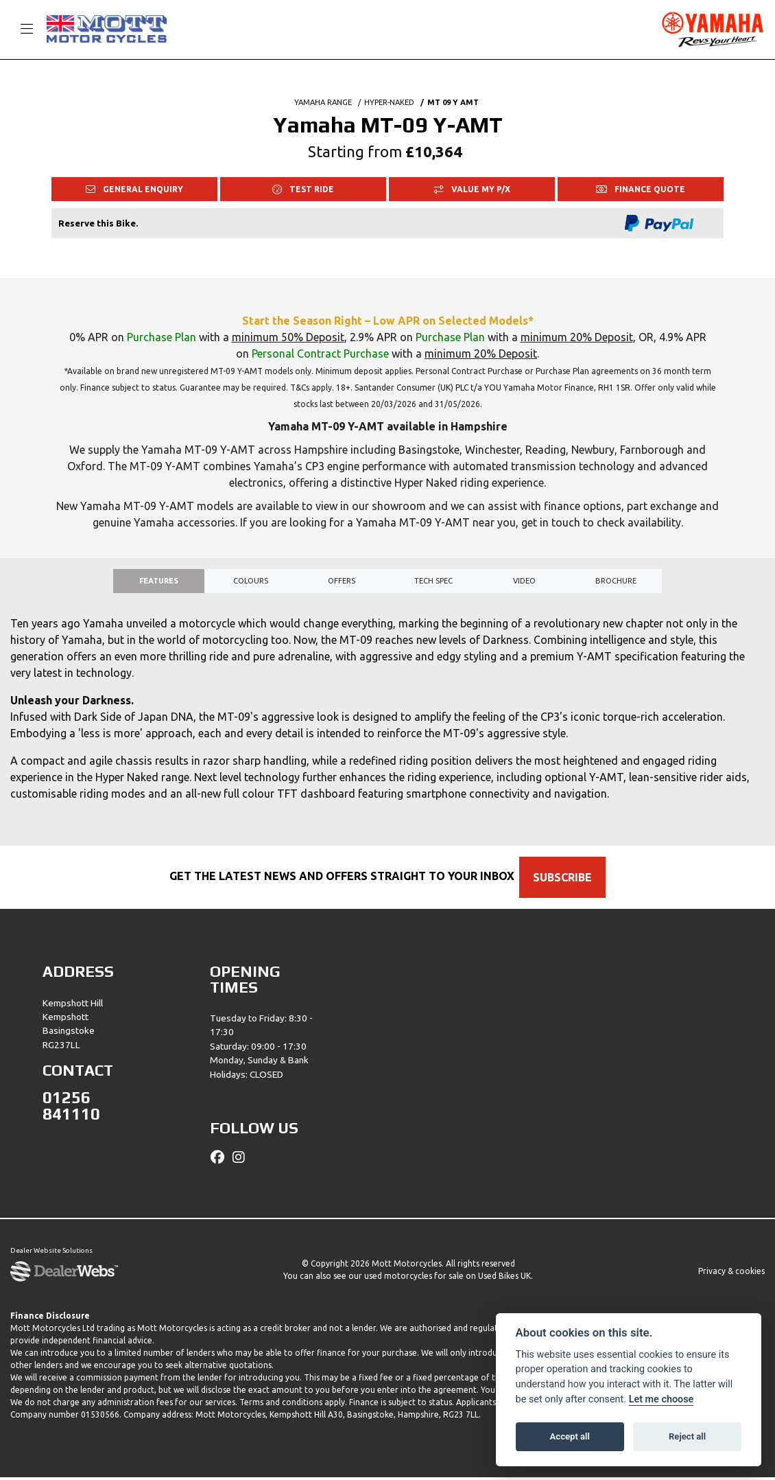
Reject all (687, 1436)
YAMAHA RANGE (323, 102)
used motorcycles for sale (414, 1278)
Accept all (570, 1436)
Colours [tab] (250, 582)
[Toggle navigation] (20, 29)
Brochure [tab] (615, 582)
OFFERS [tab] (341, 582)
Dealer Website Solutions (51, 1254)
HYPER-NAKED (389, 102)
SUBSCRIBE (569, 880)
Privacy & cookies (731, 1273)
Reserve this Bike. (98, 223)
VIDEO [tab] (524, 582)
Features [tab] (158, 582)
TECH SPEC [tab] (433, 582)
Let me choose (661, 1399)
